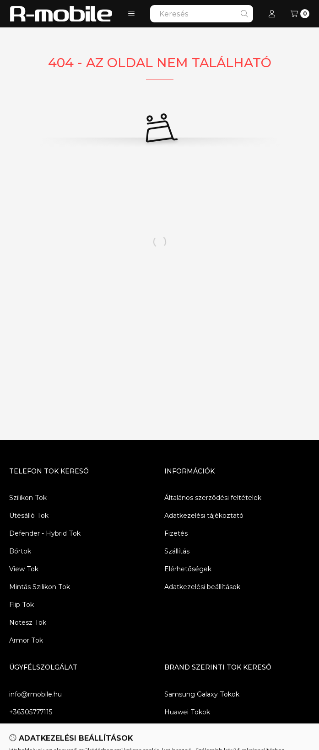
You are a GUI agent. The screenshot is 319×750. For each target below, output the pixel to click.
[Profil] (272, 14)
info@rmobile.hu (35, 694)
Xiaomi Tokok (185, 730)
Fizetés (176, 533)
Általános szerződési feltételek (212, 498)
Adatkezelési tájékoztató (203, 515)
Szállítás (176, 551)
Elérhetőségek (187, 569)
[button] (131, 14)
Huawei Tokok (187, 712)
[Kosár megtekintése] (300, 14)
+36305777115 (30, 712)
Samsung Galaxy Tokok (201, 694)
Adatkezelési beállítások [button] (202, 587)
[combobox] (202, 14)
